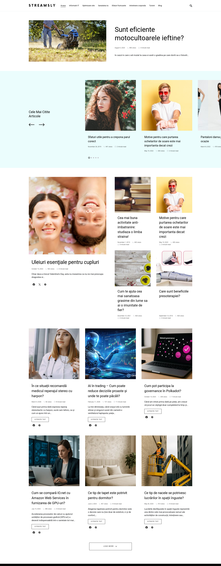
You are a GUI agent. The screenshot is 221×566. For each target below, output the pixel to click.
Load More (108, 530)
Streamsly (42, 6)
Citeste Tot (40, 403)
